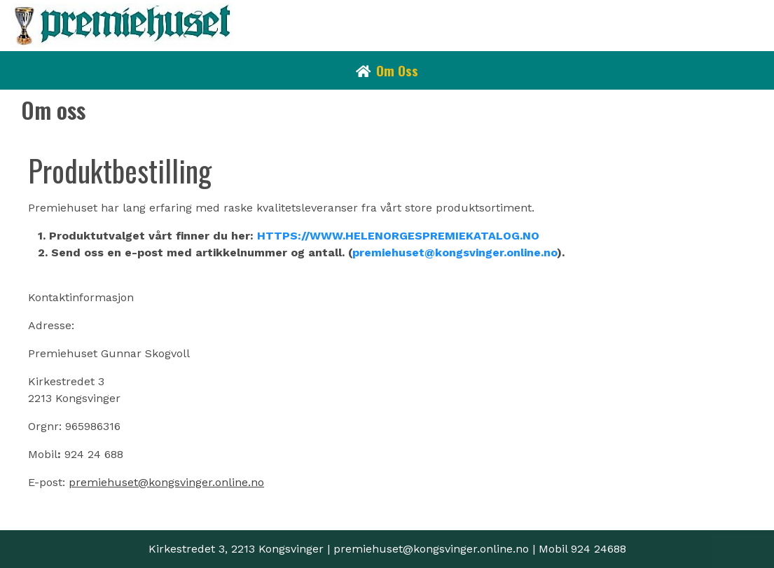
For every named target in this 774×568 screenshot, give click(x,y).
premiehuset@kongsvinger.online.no (454, 252)
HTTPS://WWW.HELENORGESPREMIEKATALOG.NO (398, 235)
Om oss (397, 70)
